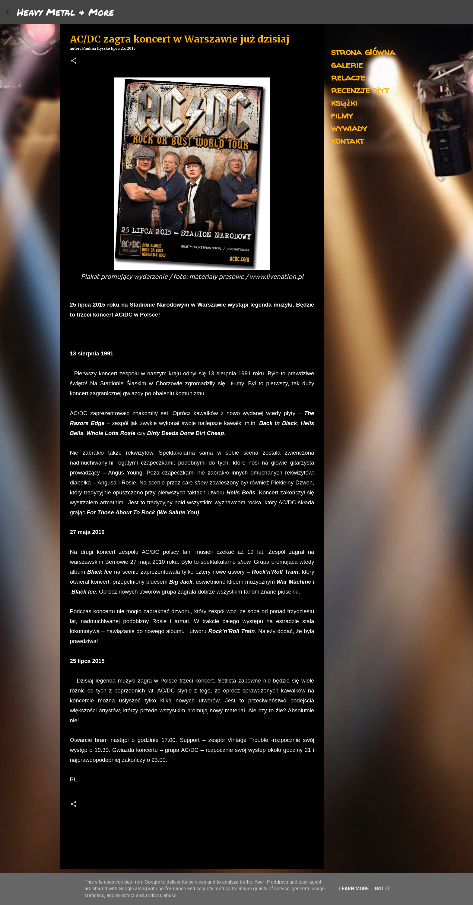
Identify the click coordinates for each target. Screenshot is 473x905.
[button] (73, 61)
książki (344, 102)
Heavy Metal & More (65, 12)
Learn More (354, 888)
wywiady (349, 127)
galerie (347, 64)
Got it (382, 888)
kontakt (347, 140)
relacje (348, 77)
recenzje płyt (360, 90)
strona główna (363, 52)
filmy (342, 115)
